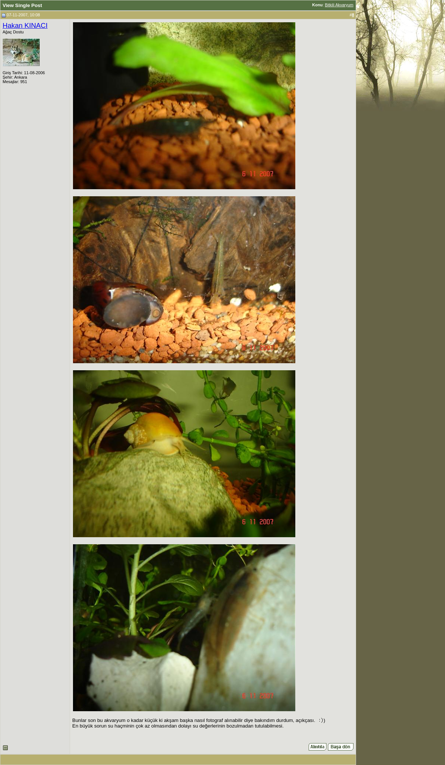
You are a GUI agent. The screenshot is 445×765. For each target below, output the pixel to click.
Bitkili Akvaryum (339, 5)
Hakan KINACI (25, 25)
